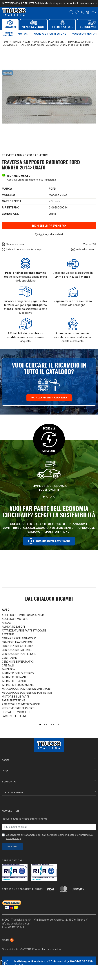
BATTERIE (8, 634)
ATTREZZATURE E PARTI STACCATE (24, 630)
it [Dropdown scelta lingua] (94, 12)
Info (49, 770)
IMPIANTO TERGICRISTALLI (18, 684)
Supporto (49, 781)
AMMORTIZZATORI (13, 626)
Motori (23, 33)
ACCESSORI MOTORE (15, 618)
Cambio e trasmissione (50, 33)
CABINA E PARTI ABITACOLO (19, 638)
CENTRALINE (9, 657)
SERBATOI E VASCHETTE (17, 712)
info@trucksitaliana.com (16, 923)
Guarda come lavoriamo (49, 541)
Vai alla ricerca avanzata (49, 397)
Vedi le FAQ (89, 243)
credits (8, 940)
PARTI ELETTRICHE (13, 700)
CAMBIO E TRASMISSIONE (17, 642)
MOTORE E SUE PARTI (15, 696)
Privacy (36, 949)
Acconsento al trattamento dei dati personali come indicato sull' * (49, 836)
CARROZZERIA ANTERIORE (18, 646)
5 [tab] (54, 724)
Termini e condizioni (52, 949)
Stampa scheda (13, 244)
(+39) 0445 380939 (80, 961)
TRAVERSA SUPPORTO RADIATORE (25, 155)
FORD (52, 188)
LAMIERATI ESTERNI (14, 716)
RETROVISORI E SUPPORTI (18, 708)
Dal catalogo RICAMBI (49, 599)
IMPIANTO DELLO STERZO (18, 673)
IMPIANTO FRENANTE (15, 677)
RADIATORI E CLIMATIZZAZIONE (21, 704)
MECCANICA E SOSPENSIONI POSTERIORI (27, 692)
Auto (6, 609)
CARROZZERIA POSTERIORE (19, 653)
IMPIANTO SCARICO (14, 681)
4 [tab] (54, 497)
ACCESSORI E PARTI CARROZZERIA (23, 615)
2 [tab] (47, 497)
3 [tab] (50, 497)
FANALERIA (8, 669)
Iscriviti (12, 846)
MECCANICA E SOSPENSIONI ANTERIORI (26, 688)
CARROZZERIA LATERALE (17, 649)
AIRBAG (6, 622)
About (49, 759)
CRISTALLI (8, 665)
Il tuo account (49, 792)
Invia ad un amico (83, 249)
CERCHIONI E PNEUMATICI (18, 661)
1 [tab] (44, 497)
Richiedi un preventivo (49, 225)
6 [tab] (57, 724)
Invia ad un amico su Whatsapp (22, 249)
